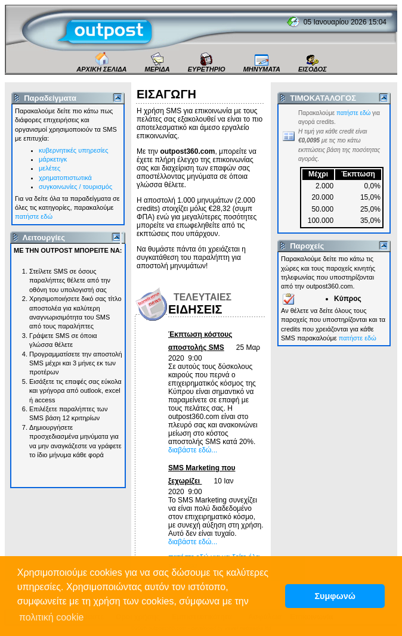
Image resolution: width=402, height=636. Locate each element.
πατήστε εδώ (33, 216)
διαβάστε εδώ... (192, 450)
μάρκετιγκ (53, 159)
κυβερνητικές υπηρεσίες (74, 150)
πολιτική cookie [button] (51, 617)
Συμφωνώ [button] (334, 596)
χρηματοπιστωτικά (65, 177)
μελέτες (49, 168)
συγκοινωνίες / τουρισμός (75, 186)
